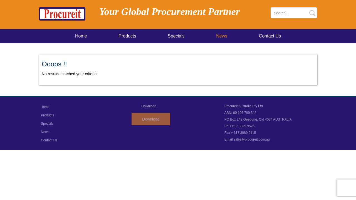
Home (81, 36)
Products (127, 36)
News (221, 36)
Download (150, 119)
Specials (176, 36)
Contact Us (270, 36)
